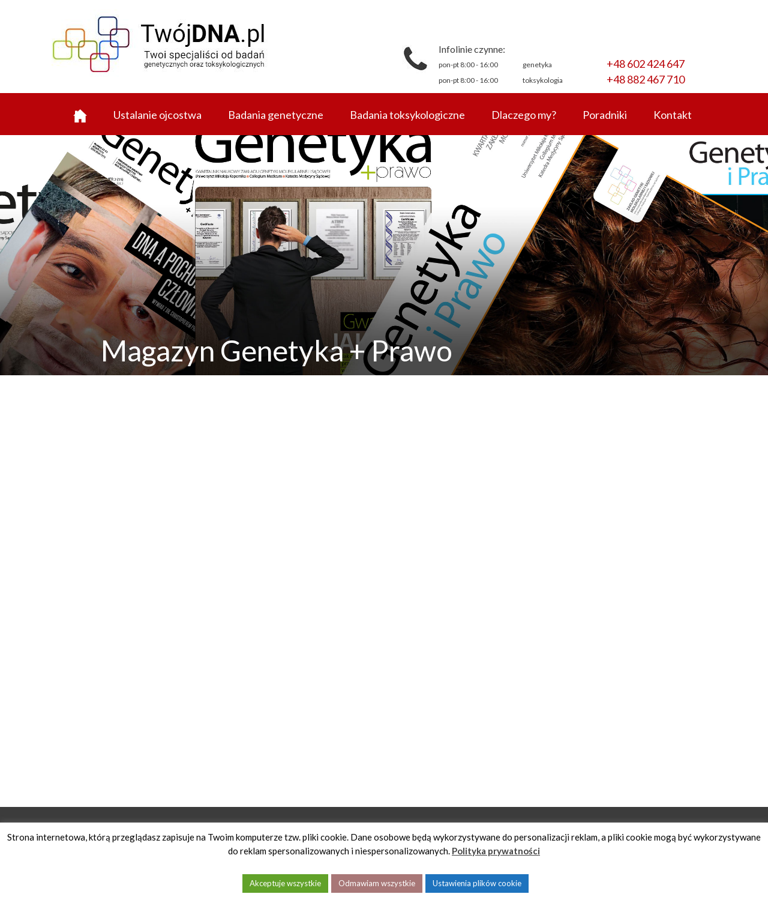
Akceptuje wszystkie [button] (285, 883)
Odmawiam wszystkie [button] (376, 883)
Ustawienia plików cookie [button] (477, 883)
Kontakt (672, 114)
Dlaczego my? (523, 114)
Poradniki (605, 114)
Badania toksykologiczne (407, 114)
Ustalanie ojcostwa (157, 114)
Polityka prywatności (496, 850)
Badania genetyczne (275, 114)
